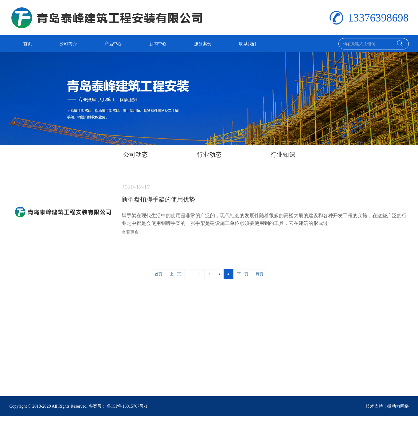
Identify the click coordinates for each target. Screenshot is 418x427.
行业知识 (283, 154)
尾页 (259, 274)
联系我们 (247, 43)
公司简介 (68, 43)
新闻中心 (157, 43)
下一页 (242, 274)
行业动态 (209, 154)
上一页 (175, 274)
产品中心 (113, 43)
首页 (27, 43)
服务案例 (202, 43)
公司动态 (135, 154)
